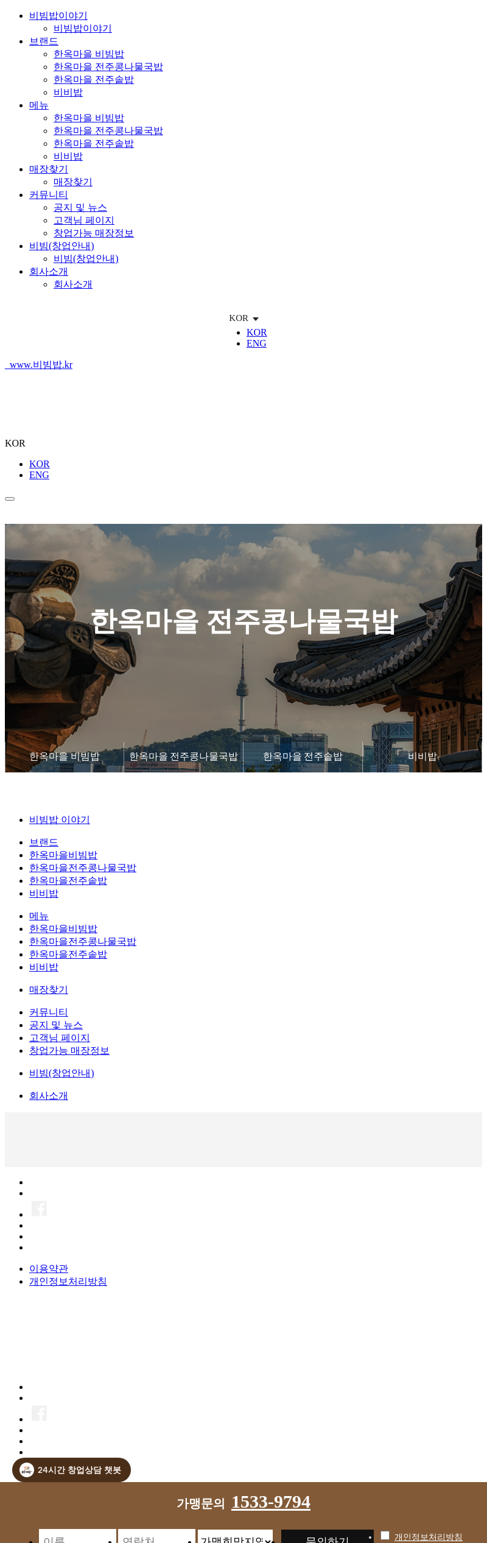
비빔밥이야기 (58, 15)
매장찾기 (48, 169)
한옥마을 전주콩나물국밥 (108, 67)
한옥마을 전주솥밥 (94, 79)
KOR (257, 332)
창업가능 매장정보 (94, 233)
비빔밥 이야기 (59, 820)
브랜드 (43, 41)
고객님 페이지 (84, 220)
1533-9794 (270, 1501)
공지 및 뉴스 (80, 207)
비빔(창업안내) (61, 246)
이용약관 (48, 1269)
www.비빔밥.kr (41, 364)
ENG (257, 343)
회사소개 (48, 271)
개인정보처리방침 (68, 1282)
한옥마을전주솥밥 (68, 881)
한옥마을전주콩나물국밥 (82, 868)
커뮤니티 (48, 194)
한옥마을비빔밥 (63, 855)
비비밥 (68, 92)
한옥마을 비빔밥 (89, 54)
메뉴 (39, 105)
